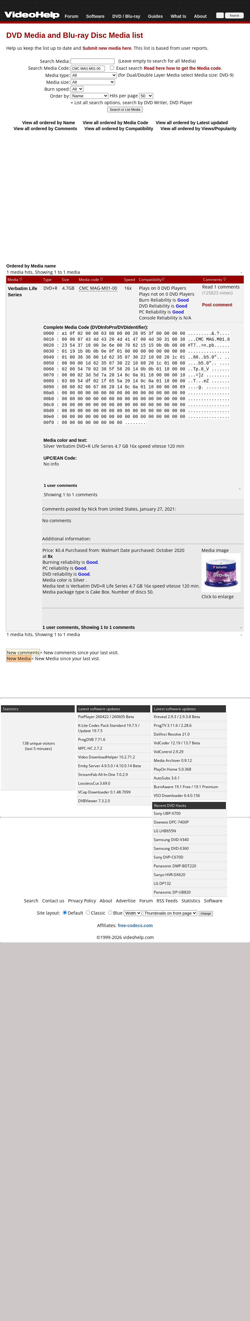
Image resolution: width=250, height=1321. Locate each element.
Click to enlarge (221, 593)
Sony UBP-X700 (167, 813)
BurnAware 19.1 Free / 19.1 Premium (186, 786)
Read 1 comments (221, 287)
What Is (178, 16)
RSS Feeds (167, 901)
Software (95, 16)
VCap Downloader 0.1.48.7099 (104, 792)
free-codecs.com (135, 925)
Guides (155, 16)
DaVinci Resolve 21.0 (172, 734)
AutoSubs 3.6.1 (167, 778)
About (200, 16)
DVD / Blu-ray (126, 16)
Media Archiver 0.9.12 (173, 760)
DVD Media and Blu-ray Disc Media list (74, 35)
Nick (92, 509)
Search (31, 901)
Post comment (217, 305)
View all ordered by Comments (45, 128)
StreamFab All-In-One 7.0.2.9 (103, 774)
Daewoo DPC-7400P (171, 822)
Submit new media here (106, 48)
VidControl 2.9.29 (168, 751)
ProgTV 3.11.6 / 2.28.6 (173, 725)
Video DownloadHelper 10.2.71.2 (106, 757)
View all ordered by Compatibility (118, 128)
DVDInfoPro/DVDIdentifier (118, 327)
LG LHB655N (165, 831)
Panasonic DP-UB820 (172, 892)
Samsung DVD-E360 (171, 848)
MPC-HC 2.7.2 (90, 748)
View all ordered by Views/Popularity (199, 128)
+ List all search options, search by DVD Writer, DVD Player (131, 102)
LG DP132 (162, 883)
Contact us (53, 901)
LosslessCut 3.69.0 (94, 783)
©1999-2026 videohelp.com (125, 937)
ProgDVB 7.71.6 (91, 739)
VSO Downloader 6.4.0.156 (177, 795)
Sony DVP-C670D (168, 857)
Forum (71, 16)
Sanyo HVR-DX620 (169, 874)
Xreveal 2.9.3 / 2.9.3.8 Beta (177, 716)
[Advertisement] (122, 197)
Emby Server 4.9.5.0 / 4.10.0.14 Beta (109, 765)
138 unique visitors (38, 743)
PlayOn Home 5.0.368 (172, 769)
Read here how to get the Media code (182, 68)
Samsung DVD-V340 (171, 839)
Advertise (126, 901)
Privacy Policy (82, 901)
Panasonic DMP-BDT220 (175, 866)
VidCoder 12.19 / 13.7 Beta (177, 743)
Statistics (191, 901)
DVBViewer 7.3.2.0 (94, 800)
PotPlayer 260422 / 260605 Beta (106, 716)
